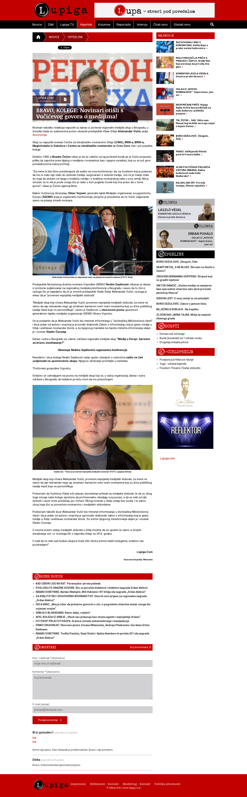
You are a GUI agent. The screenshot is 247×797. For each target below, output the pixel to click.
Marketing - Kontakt (137, 784)
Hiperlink (86, 24)
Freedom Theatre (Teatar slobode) (180, 368)
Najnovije (166, 35)
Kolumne (104, 24)
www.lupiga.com (132, 787)
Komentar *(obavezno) (93, 684)
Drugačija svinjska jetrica (174, 342)
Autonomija (40, 135)
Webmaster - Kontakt (104, 784)
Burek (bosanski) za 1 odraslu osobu (181, 338)
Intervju (142, 24)
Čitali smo (161, 24)
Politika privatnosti (167, 784)
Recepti (168, 326)
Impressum (78, 784)
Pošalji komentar (50, 720)
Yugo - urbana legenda (173, 363)
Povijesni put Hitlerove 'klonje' (177, 359)
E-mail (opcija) (93, 708)
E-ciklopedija (175, 352)
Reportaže (124, 24)
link (34, 737)
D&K (51, 24)
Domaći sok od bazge (172, 333)
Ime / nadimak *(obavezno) (93, 662)
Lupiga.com (167, 458)
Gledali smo (182, 24)
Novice (37, 24)
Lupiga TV (67, 24)
